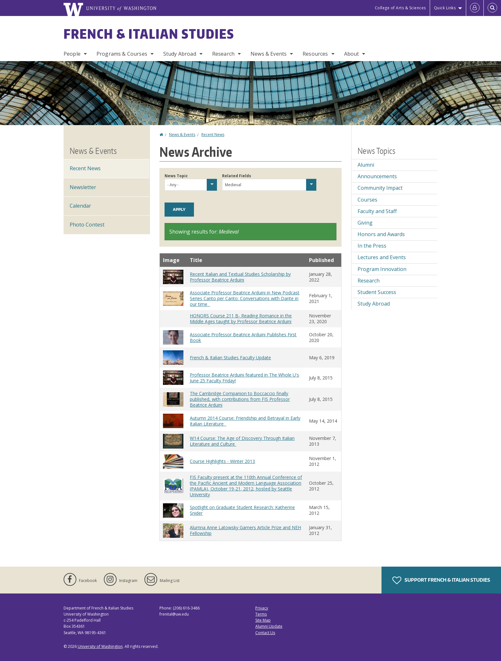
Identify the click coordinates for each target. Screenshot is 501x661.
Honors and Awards (381, 234)
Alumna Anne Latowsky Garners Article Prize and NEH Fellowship (245, 530)
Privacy (261, 608)
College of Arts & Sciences (400, 8)
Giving (365, 222)
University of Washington (100, 646)
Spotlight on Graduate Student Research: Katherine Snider (242, 510)
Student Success (377, 292)
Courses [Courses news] (367, 199)
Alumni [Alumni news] (366, 164)
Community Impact (380, 187)
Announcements (377, 176)
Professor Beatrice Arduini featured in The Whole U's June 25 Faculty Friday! (244, 378)
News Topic (176, 176)
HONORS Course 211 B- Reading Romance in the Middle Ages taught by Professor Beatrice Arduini (241, 318)
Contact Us (265, 632)
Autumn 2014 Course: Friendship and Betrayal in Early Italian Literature (245, 421)
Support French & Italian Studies (441, 580)
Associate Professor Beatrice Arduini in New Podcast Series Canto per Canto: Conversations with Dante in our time (244, 298)
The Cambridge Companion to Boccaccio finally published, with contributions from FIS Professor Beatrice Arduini (240, 399)
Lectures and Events (382, 257)
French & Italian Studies (149, 34)
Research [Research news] (369, 280)
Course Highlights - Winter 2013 (222, 461)
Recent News (212, 134)
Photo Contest (87, 224)
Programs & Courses (121, 53)
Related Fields (236, 176)
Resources (315, 53)
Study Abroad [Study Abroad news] (374, 303)
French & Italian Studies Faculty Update (230, 357)
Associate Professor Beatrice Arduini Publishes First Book (243, 337)
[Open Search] (492, 8)
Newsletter (83, 187)
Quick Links (445, 8)
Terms (261, 614)
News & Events (268, 53)
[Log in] (474, 8)
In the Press (372, 245)
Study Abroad (179, 53)
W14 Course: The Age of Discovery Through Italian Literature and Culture (242, 441)
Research (223, 53)
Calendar (80, 205)
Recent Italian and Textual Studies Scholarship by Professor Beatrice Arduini (240, 277)
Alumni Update (268, 626)
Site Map (263, 620)
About (351, 53)
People (72, 53)
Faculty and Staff (377, 211)
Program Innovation (382, 269)
